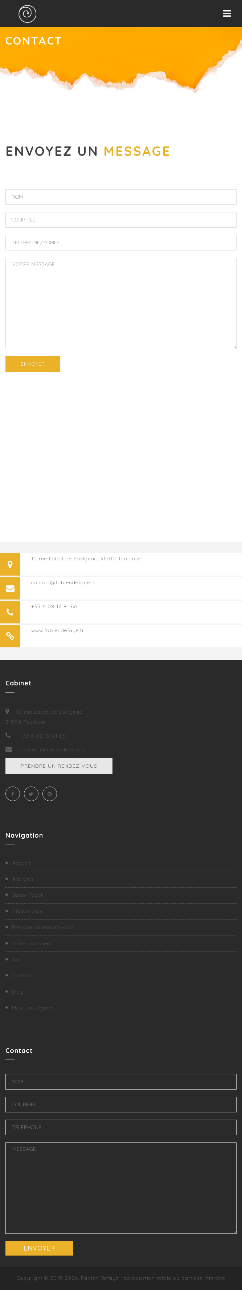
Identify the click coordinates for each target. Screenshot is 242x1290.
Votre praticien (31, 943)
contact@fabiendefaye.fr (63, 582)
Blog (17, 991)
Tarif (18, 959)
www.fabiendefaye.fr (57, 630)
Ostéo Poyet (27, 895)
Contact (22, 975)
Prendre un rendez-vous (59, 766)
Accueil (21, 863)
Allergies (23, 879)
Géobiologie (27, 911)
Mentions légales (33, 1007)
